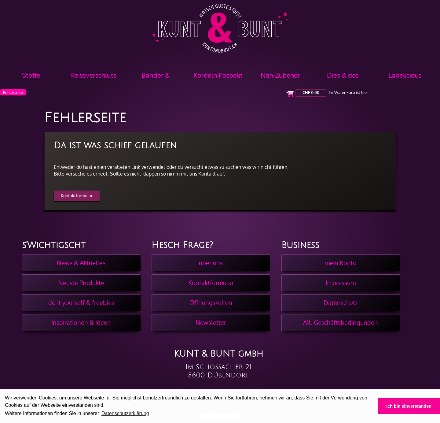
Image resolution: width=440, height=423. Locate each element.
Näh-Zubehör (280, 75)
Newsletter (211, 322)
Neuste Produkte (81, 283)
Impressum (341, 283)
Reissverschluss (93, 75)
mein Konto (340, 263)
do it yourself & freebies (81, 302)
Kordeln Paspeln (218, 75)
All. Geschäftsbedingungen (340, 322)
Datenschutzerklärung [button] (125, 413)
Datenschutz (341, 302)
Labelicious (405, 75)
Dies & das (343, 75)
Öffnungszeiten (210, 302)
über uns (211, 263)
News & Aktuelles (81, 263)
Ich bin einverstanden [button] (408, 406)
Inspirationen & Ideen (81, 322)
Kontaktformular (77, 195)
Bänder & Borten (155, 77)
